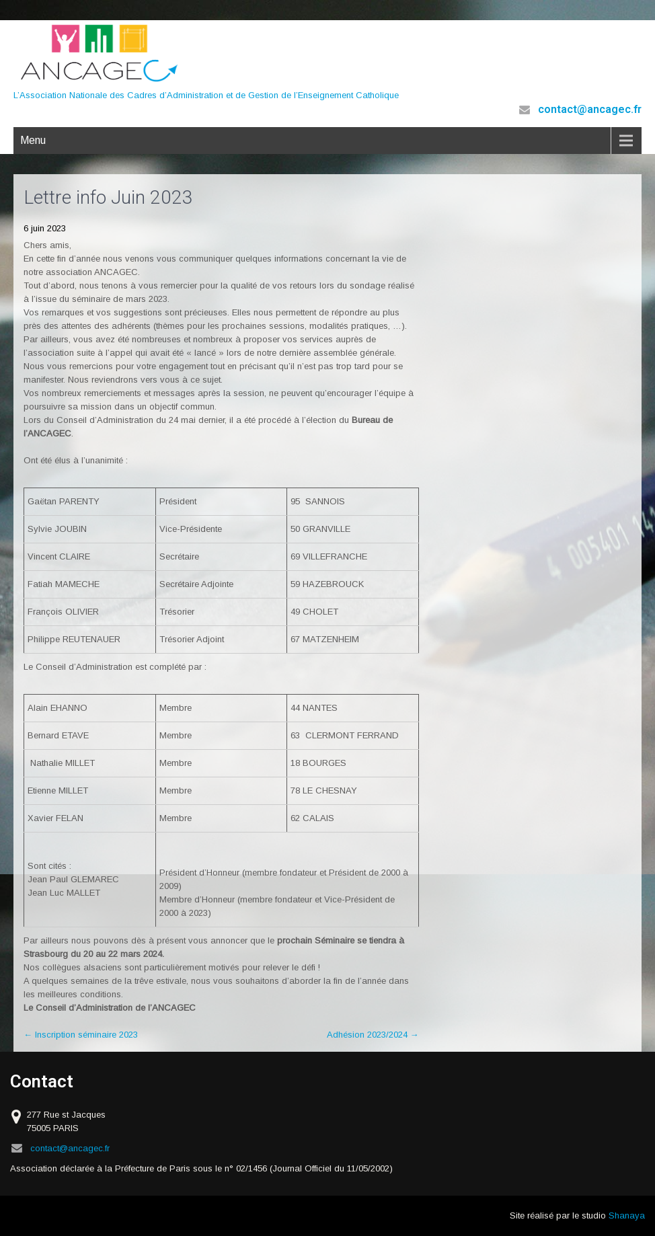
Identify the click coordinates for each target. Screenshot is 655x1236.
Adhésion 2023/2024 (373, 1035)
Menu (33, 140)
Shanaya (627, 1215)
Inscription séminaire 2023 (81, 1035)
